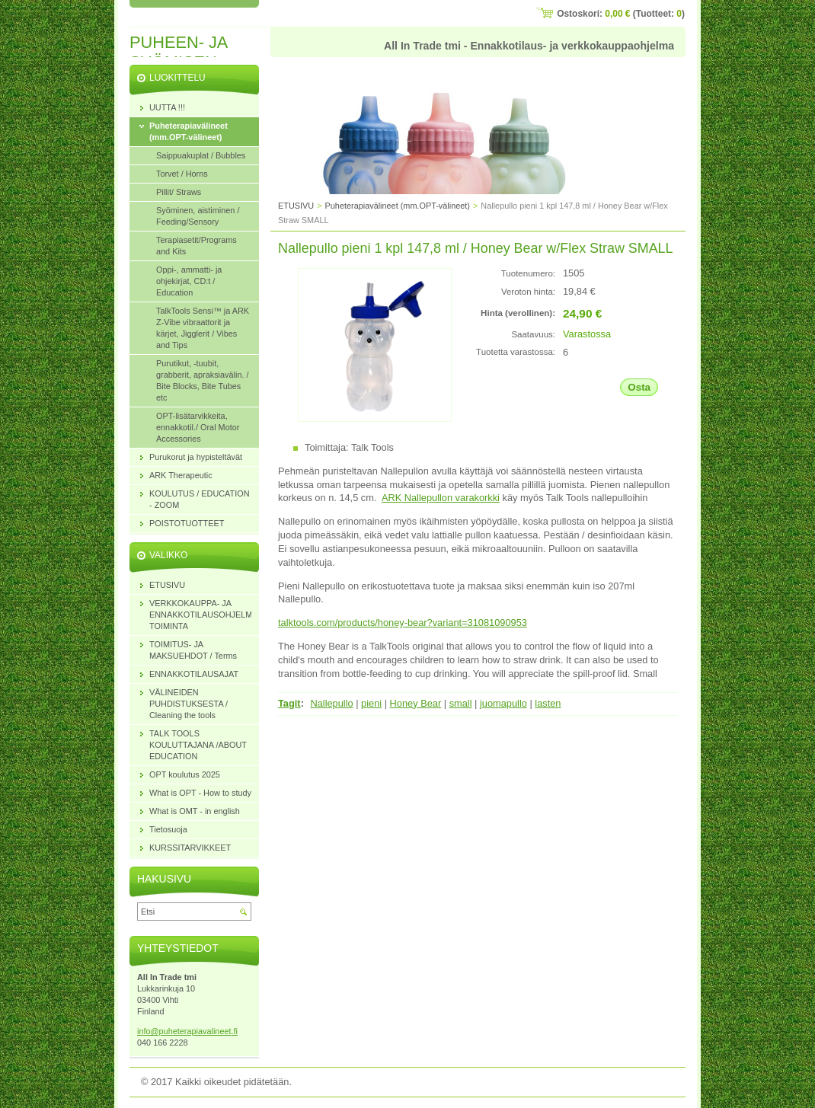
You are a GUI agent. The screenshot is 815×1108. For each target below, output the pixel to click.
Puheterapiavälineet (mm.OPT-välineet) (397, 205)
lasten (548, 703)
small (460, 703)
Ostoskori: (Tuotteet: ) (621, 13)
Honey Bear (416, 703)
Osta (639, 387)
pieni (371, 703)
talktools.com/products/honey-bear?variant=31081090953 (402, 622)
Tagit (289, 703)
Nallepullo (331, 703)
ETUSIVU (296, 205)
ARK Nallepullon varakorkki (441, 497)
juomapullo (503, 703)
